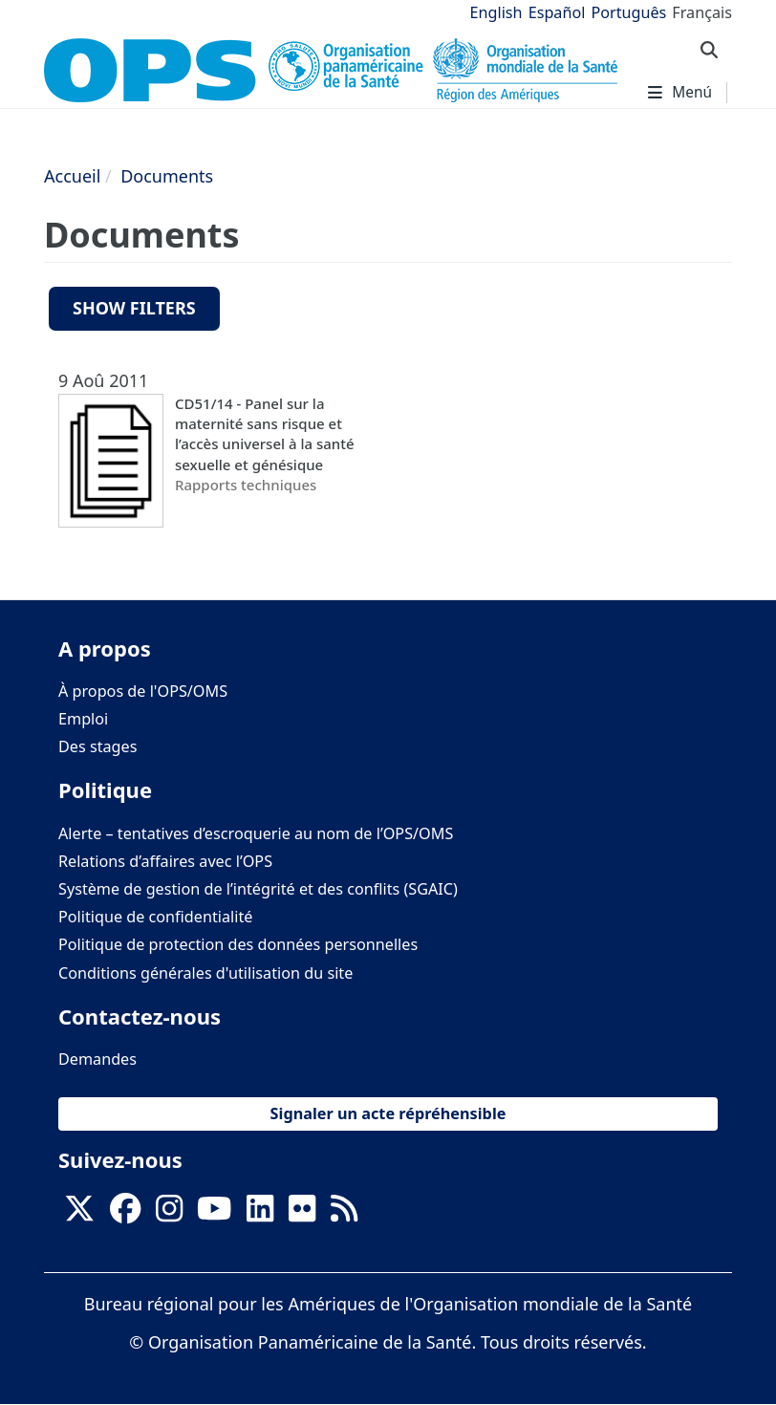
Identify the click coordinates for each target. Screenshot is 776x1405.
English (496, 12)
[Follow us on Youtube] (214, 1213)
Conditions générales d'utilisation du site (205, 973)
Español (557, 12)
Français (702, 12)
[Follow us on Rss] (344, 1213)
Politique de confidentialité (155, 916)
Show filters (134, 307)
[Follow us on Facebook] (125, 1213)
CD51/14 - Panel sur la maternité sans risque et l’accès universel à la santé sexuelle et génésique (265, 434)
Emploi (83, 718)
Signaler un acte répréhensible (388, 1113)
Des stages (97, 746)
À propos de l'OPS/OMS (142, 691)
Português (628, 12)
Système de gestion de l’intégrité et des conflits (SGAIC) (258, 888)
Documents (166, 175)
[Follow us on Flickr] (302, 1213)
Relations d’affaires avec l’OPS (165, 861)
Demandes (97, 1059)
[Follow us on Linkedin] (260, 1213)
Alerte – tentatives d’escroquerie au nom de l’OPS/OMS (255, 833)
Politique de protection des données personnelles (238, 944)
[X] (79, 1213)
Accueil (72, 175)
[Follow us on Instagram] (169, 1213)
